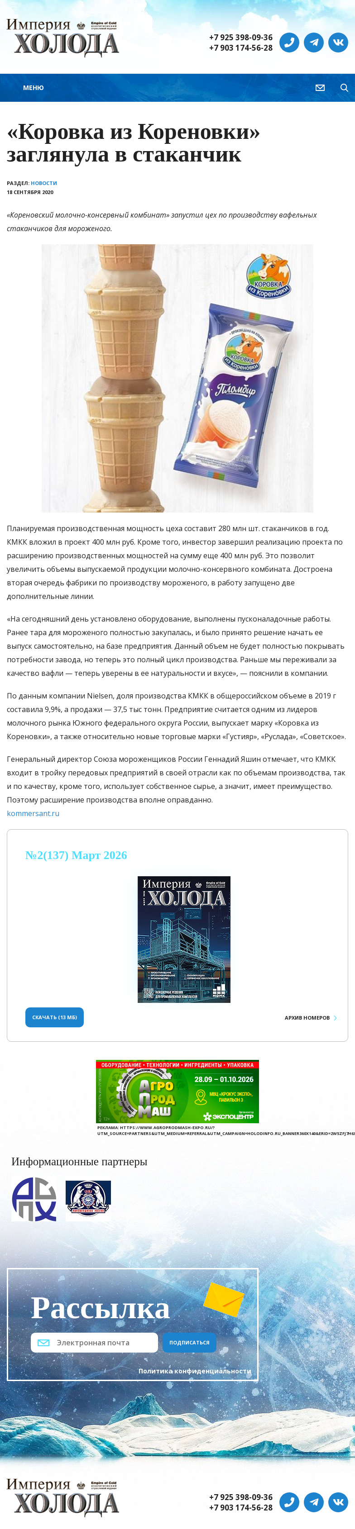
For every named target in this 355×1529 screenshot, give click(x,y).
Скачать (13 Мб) (54, 1017)
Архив (307, 1017)
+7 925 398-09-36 (241, 38)
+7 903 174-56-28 (241, 48)
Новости (44, 183)
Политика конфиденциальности (195, 1371)
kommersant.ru (33, 813)
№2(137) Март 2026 (76, 855)
